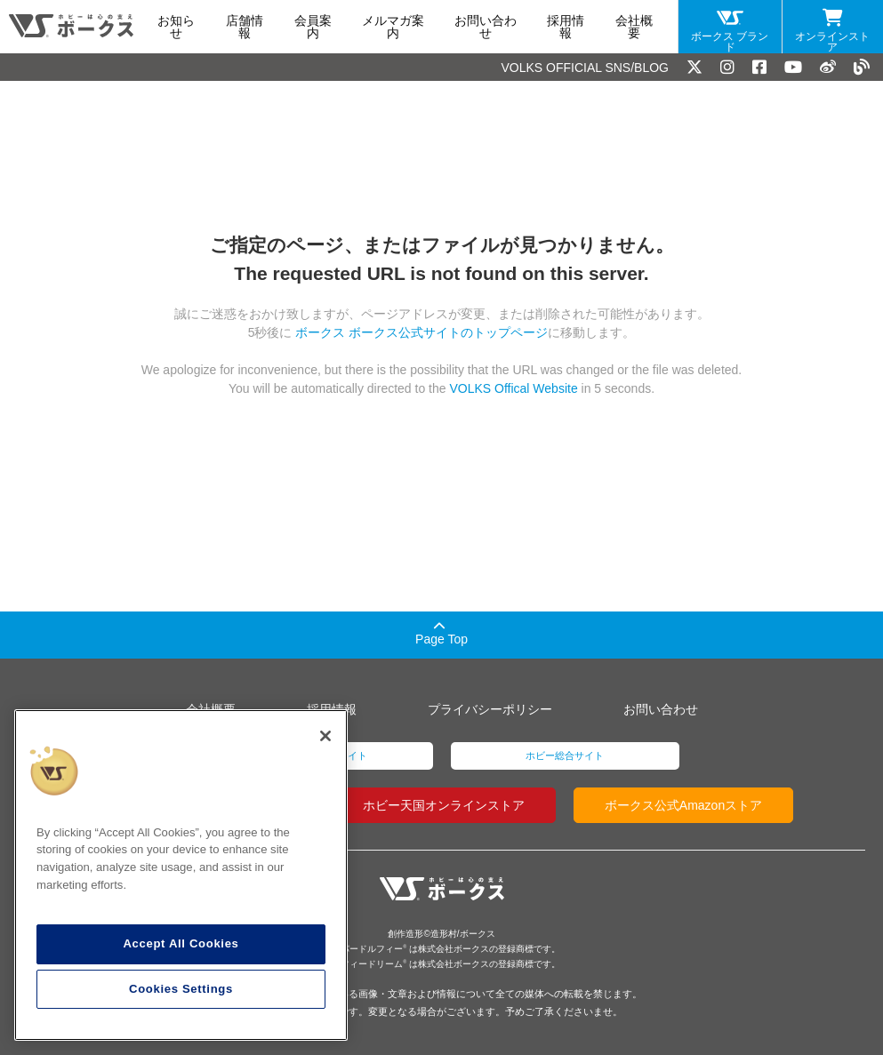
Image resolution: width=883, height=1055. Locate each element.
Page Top (441, 633)
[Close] (325, 735)
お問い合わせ (485, 26)
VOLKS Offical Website (513, 388)
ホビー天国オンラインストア (444, 805)
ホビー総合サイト (565, 755)
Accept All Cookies (180, 943)
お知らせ (176, 26)
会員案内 (313, 26)
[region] (181, 875)
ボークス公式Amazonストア (683, 805)
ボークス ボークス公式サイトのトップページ (421, 332)
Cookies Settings (181, 988)
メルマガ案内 (393, 26)
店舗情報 (244, 26)
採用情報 (565, 26)
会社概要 (634, 26)
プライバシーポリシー (490, 709)
